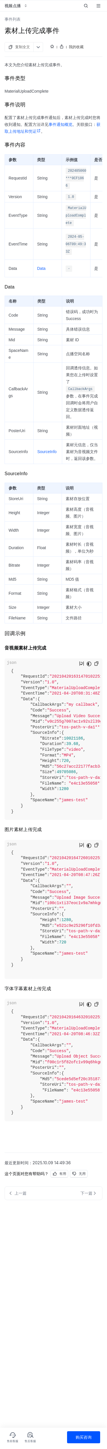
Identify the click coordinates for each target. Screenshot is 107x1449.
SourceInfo (47, 451)
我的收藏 (76, 46)
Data (41, 268)
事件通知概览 (60, 124)
